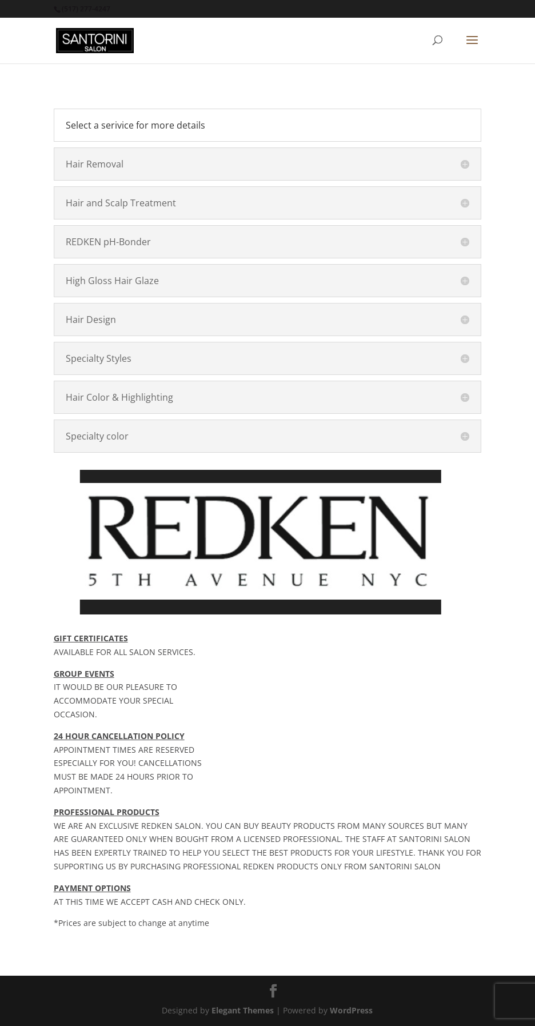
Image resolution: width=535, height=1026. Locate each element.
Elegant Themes (242, 1010)
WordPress (351, 1010)
